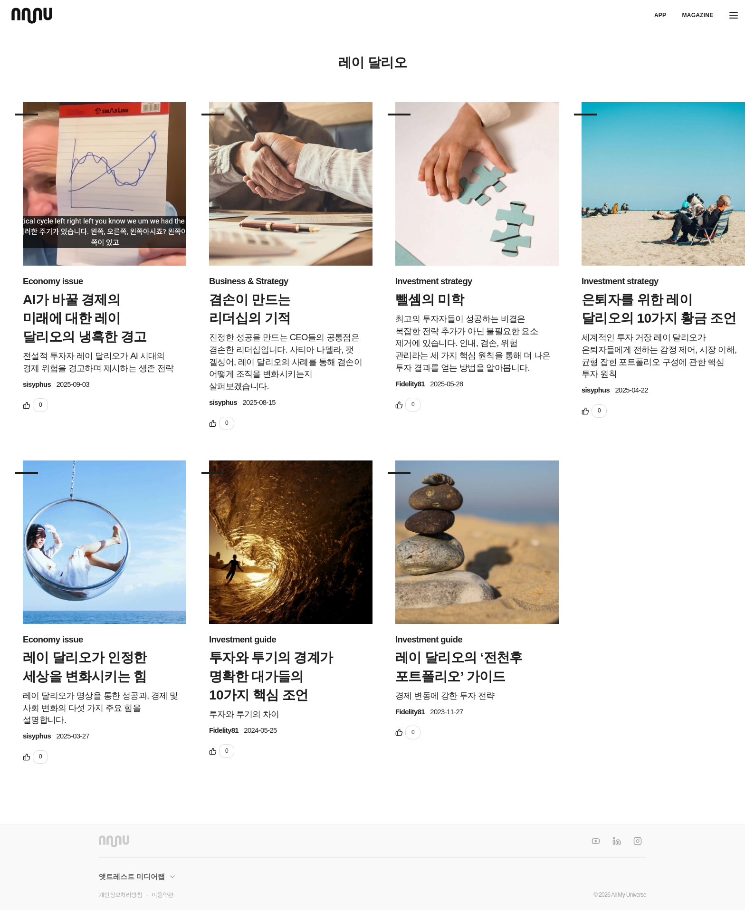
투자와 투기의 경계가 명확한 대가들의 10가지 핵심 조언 (271, 676)
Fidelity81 (410, 384)
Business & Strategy (248, 281)
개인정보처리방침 (120, 894)
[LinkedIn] (616, 841)
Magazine (697, 15)
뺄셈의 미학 (429, 299)
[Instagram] (637, 841)
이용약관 (162, 894)
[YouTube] (595, 841)
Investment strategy (433, 281)
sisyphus (37, 384)
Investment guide (242, 639)
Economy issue (53, 281)
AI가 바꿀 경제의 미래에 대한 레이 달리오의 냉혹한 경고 (85, 318)
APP (660, 15)
